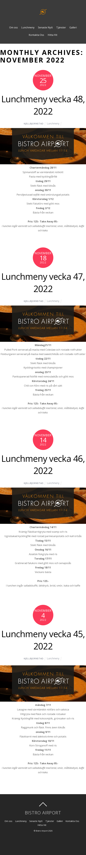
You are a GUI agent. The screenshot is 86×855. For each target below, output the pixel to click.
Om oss (13, 27)
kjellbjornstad (33, 123)
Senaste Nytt (45, 27)
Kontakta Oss (36, 35)
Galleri (73, 27)
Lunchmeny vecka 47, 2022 (43, 282)
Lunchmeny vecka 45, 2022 (43, 640)
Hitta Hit (52, 35)
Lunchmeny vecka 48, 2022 (43, 105)
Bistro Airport (42, 831)
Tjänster (61, 27)
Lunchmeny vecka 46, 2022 (43, 464)
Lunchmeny (27, 27)
